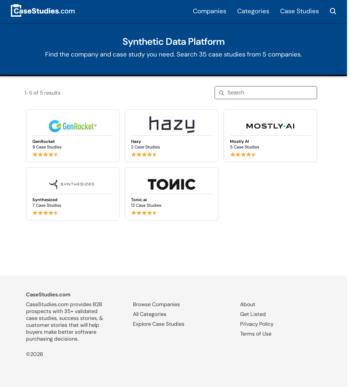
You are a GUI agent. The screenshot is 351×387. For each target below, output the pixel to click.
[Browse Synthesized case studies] (72, 194)
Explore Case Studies (158, 323)
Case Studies (299, 11)
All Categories (149, 314)
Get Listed (253, 314)
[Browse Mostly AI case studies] (270, 135)
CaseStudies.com (48, 294)
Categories (253, 11)
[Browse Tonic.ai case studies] (171, 194)
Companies (209, 11)
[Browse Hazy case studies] (171, 135)
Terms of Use (255, 333)
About (247, 304)
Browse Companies (156, 304)
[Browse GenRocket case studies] (72, 135)
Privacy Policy (257, 323)
